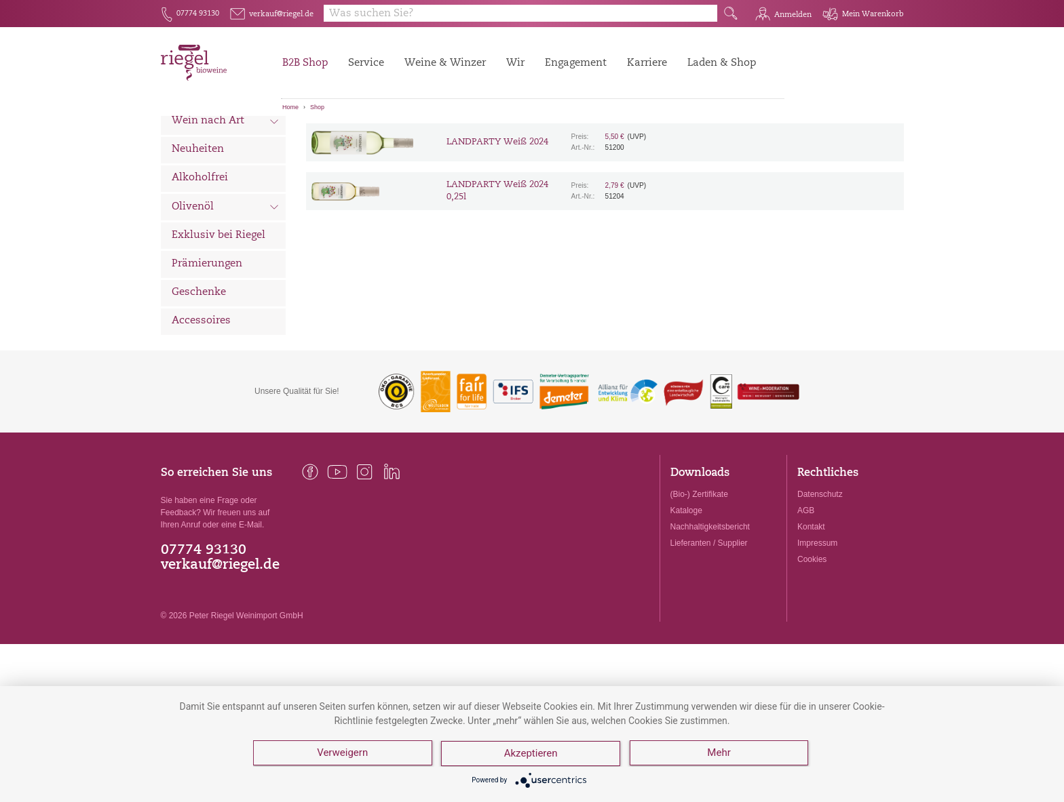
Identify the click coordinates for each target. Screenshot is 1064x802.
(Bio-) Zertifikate (699, 569)
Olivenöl (226, 283)
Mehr (720, 754)
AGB (805, 585)
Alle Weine (199, 139)
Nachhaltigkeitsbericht (710, 602)
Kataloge (686, 585)
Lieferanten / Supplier (709, 618)
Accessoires (201, 396)
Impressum (817, 618)
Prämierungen (207, 339)
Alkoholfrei (200, 253)
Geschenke (199, 368)
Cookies (811, 634)
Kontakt (811, 602)
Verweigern (342, 754)
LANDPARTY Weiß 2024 (497, 217)
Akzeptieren (531, 754)
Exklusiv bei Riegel (218, 311)
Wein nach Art (226, 198)
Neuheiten (198, 225)
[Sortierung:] (373, 137)
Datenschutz (820, 569)
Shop (317, 107)
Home (290, 107)
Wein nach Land (226, 169)
